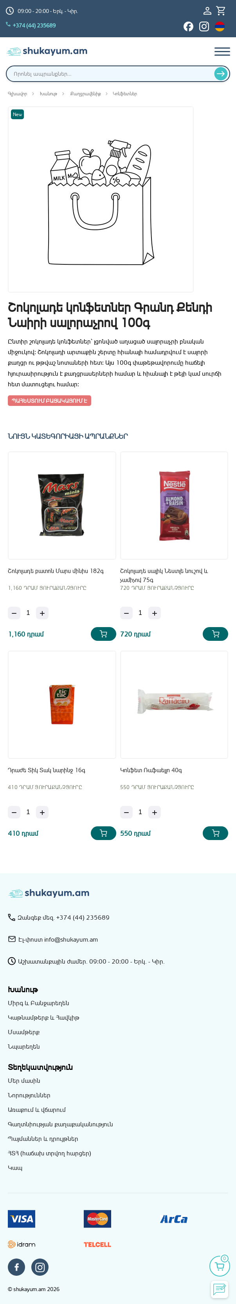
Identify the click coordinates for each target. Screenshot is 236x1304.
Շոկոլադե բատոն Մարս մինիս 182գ (56, 571)
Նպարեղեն (24, 1046)
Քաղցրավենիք (85, 93)
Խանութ (48, 93)
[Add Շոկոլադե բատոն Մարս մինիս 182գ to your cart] (103, 634)
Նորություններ (29, 1095)
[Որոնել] (221, 73)
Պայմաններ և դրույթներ (43, 1138)
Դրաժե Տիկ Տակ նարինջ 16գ (46, 770)
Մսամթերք (24, 1032)
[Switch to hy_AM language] (220, 26)
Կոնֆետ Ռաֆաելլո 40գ (151, 770)
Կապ (15, 1167)
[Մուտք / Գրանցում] (210, 11)
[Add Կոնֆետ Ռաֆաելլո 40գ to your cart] (215, 833)
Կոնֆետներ (125, 93)
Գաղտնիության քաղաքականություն (60, 1124)
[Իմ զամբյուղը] (223, 11)
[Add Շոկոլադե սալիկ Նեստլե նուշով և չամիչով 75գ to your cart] (215, 634)
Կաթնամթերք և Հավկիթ (43, 1017)
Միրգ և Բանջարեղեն (38, 1003)
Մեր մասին (24, 1080)
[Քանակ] (28, 613)
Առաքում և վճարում (37, 1109)
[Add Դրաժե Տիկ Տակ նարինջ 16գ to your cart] (103, 833)
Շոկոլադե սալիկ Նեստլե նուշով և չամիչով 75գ (164, 575)
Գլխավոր (17, 93)
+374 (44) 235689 (31, 25)
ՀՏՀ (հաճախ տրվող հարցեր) (49, 1153)
